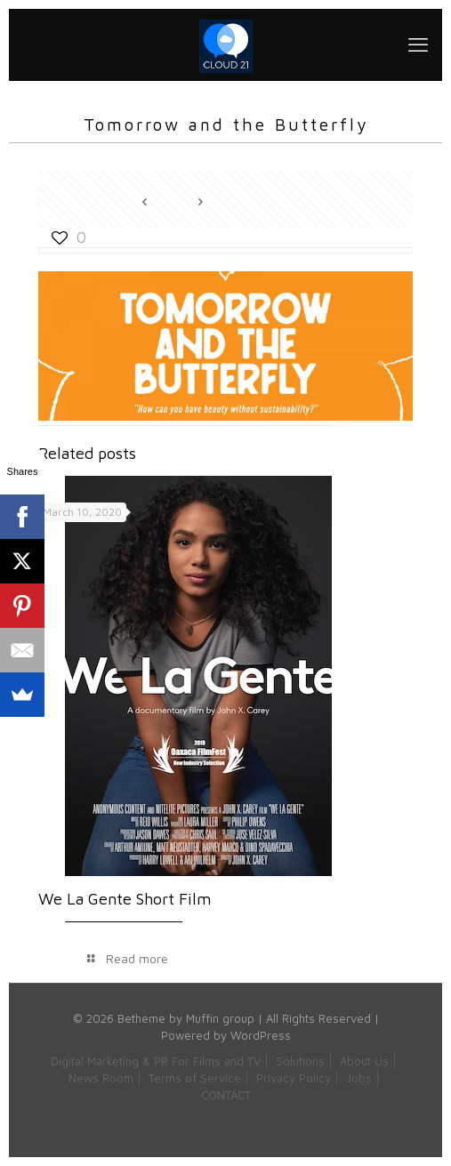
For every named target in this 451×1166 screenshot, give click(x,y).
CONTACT (226, 1095)
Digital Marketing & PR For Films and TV (156, 1061)
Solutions (300, 1061)
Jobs (359, 1078)
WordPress (260, 1035)
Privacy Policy (293, 1078)
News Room (100, 1078)
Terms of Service (195, 1078)
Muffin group (220, 1018)
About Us (364, 1061)
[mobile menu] (418, 44)
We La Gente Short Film (124, 898)
